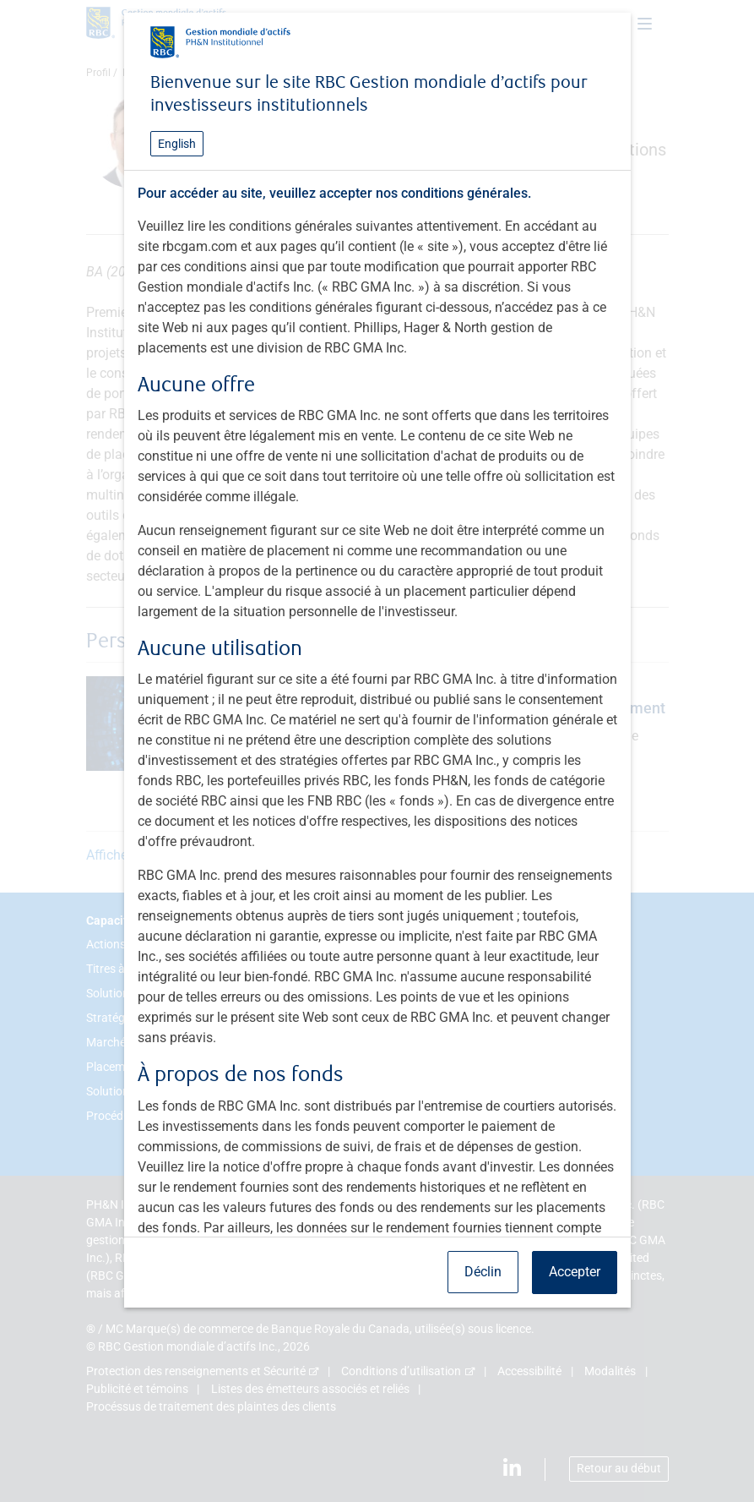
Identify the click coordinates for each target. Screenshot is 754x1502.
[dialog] (377, 751)
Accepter (574, 1272)
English (177, 143)
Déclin (483, 1272)
